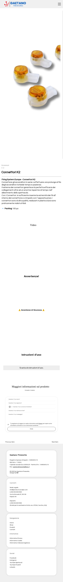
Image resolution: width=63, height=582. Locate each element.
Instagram (13, 560)
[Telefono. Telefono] (33, 406)
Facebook (13, 558)
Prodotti (12, 527)
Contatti (12, 529)
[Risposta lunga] (31, 417)
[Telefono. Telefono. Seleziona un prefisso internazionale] (11, 407)
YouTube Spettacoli (16, 562)
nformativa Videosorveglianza (20, 543)
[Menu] (59, 4)
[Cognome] (30, 403)
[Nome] (30, 399)
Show (11, 525)
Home (12, 522)
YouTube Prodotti (15, 565)
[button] (31, 367)
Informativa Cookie (16, 540)
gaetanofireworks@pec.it (21, 467)
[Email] (30, 410)
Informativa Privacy (16, 538)
